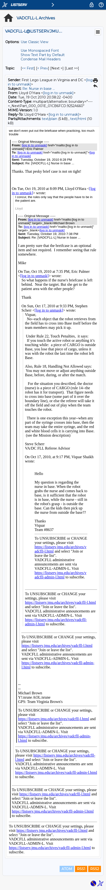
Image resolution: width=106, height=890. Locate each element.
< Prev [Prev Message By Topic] (42, 68)
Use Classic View (34, 42)
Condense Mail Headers (41, 59)
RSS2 (94, 869)
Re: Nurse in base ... (38, 88)
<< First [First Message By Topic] (28, 68)
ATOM (67, 869)
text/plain (49, 119)
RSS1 (81, 869)
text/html (78, 119)
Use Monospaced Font (40, 50)
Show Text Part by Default (43, 55)
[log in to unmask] (58, 93)
